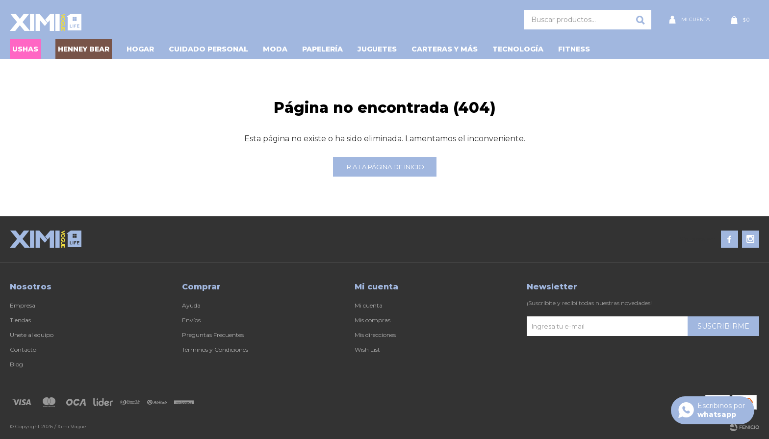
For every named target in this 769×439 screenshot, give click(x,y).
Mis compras (372, 320)
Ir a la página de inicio (384, 167)
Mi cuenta (369, 305)
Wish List (367, 349)
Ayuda (191, 305)
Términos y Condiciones (215, 349)
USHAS (25, 49)
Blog (16, 364)
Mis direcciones (375, 334)
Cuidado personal (208, 49)
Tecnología (517, 49)
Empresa (22, 305)
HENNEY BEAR (83, 49)
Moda (275, 49)
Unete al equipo (31, 334)
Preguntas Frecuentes (213, 334)
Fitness (574, 49)
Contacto (23, 349)
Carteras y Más (444, 49)
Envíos (191, 320)
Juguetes (377, 49)
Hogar (140, 49)
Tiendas (20, 320)
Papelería (322, 49)
